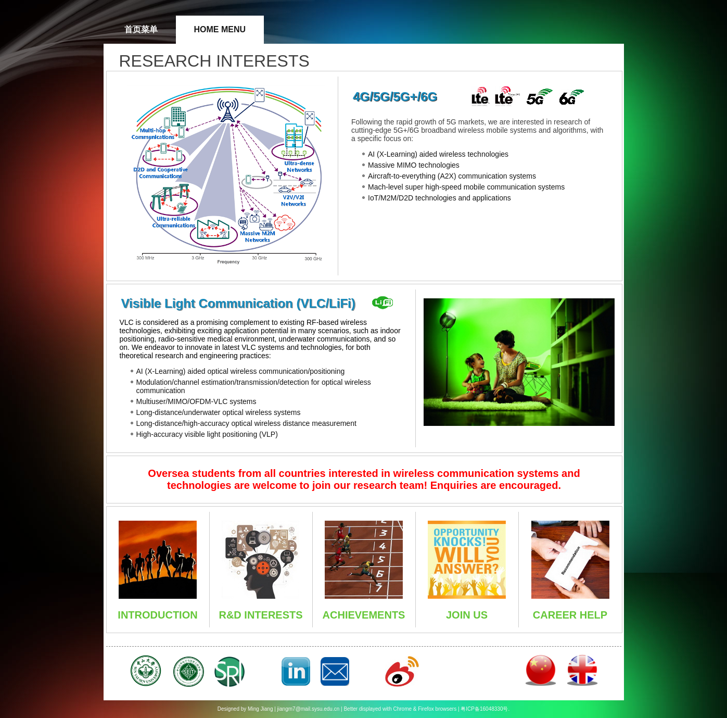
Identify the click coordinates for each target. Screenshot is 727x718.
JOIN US (467, 615)
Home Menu (220, 29)
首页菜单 (141, 29)
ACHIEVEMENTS (364, 615)
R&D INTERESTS (260, 615)
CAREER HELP (570, 615)
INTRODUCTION (157, 615)
